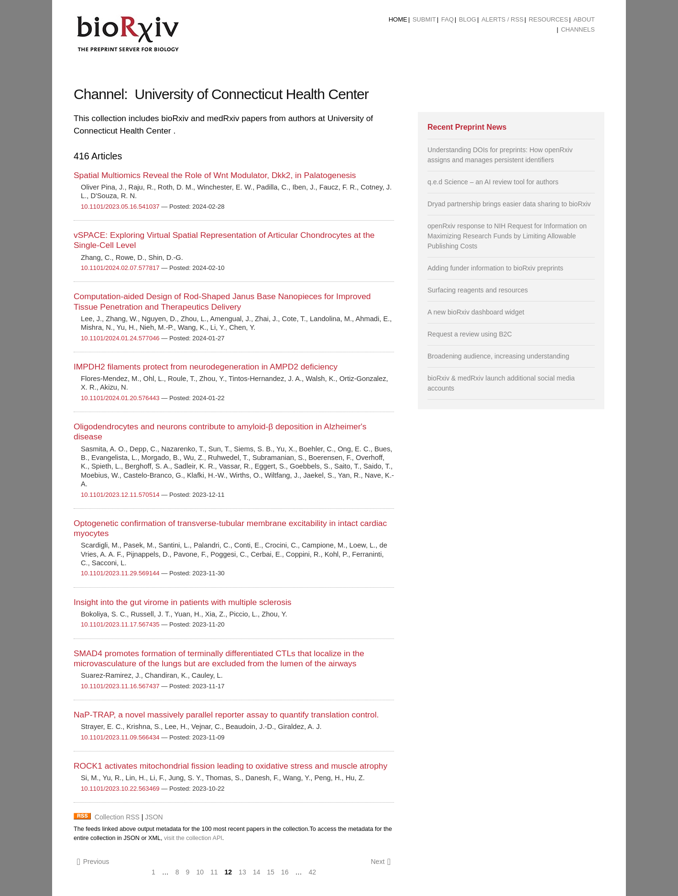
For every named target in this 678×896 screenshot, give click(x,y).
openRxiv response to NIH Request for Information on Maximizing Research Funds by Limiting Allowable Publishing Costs (507, 236)
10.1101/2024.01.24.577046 (120, 338)
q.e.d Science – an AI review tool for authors (492, 182)
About (584, 19)
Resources (548, 19)
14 (257, 872)
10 (200, 872)
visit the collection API (193, 838)
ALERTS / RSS (502, 19)
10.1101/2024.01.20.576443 (120, 398)
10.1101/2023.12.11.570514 (120, 494)
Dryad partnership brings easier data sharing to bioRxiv (509, 204)
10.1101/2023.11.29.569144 (120, 573)
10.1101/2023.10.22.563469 (120, 788)
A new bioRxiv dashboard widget (475, 312)
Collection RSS (117, 817)
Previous (93, 862)
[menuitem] (398, 19)
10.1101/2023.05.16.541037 (120, 206)
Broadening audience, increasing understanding (498, 356)
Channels (578, 29)
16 (285, 872)
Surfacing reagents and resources (477, 290)
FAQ (447, 19)
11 (214, 872)
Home (398, 19)
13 (242, 872)
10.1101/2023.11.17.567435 (120, 624)
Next (381, 862)
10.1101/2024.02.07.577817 (120, 267)
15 (270, 872)
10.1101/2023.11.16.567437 (120, 686)
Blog (467, 19)
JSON (154, 817)
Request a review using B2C (469, 334)
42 (312, 872)
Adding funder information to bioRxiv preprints (495, 268)
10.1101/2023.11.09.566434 (120, 737)
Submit (424, 19)
